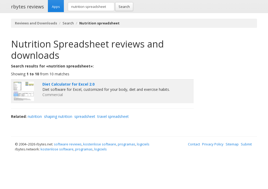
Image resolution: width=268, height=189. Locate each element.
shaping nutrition (58, 116)
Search (124, 6)
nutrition (35, 116)
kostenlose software (99, 144)
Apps (56, 6)
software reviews (68, 144)
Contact (194, 144)
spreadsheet (84, 116)
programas (126, 144)
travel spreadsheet (113, 116)
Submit (246, 144)
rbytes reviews (27, 6)
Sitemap (232, 144)
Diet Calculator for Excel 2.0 (68, 84)
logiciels (143, 144)
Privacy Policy (213, 144)
